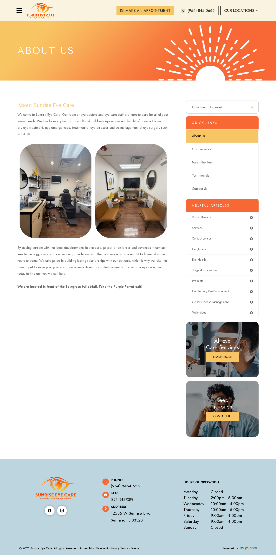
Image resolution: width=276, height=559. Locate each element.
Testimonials (200, 175)
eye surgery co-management (213, 294)
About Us (198, 136)
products (198, 283)
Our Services (201, 149)
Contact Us (199, 188)
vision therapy (203, 217)
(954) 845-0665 (201, 10)
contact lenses (202, 239)
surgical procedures (206, 272)
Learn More (222, 360)
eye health (200, 261)
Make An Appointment (147, 10)
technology (200, 316)
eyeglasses (199, 250)
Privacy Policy (119, 552)
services (198, 228)
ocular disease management (212, 305)
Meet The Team (203, 162)
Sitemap (135, 552)
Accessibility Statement (93, 552)
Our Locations (241, 10)
